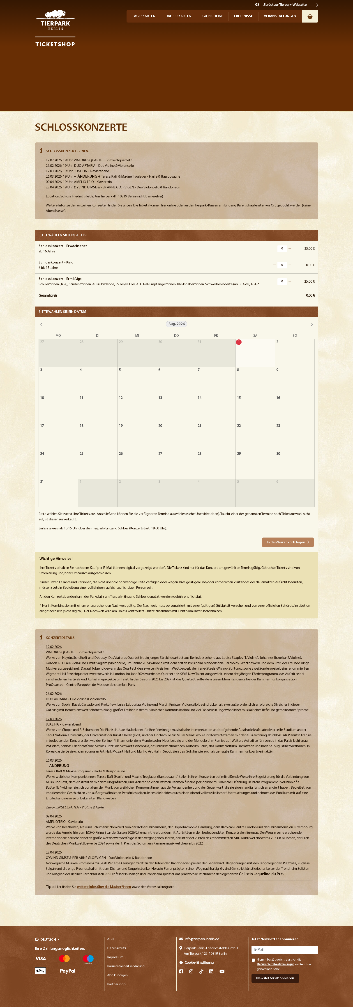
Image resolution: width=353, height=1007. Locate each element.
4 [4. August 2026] (80, 370)
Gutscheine (212, 16)
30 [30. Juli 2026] (160, 342)
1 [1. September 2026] (80, 482)
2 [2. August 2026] (277, 342)
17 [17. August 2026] (42, 426)
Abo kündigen (117, 975)
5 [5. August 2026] (120, 370)
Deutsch (46, 940)
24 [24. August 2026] (42, 454)
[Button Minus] (274, 248)
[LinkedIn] (211, 972)
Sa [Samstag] (255, 336)
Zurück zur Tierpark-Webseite (285, 5)
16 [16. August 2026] (278, 398)
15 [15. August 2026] (239, 398)
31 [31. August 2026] (42, 482)
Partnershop (116, 984)
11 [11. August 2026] (81, 398)
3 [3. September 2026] (159, 482)
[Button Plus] (290, 248)
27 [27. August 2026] (160, 454)
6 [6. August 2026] (159, 370)
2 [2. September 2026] (120, 482)
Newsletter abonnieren (275, 978)
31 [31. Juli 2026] (199, 342)
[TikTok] (201, 972)
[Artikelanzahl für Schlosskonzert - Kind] (282, 265)
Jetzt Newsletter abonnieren (274, 939)
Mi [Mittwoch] (137, 336)
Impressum (115, 957)
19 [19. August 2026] (120, 426)
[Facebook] (181, 972)
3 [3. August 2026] (41, 370)
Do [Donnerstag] (176, 336)
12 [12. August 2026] (120, 398)
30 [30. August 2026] (278, 454)
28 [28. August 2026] (199, 454)
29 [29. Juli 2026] (120, 342)
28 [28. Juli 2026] (81, 342)
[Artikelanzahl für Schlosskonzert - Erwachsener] (282, 248)
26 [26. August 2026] (120, 454)
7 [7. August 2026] (198, 370)
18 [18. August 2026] (81, 426)
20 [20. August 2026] (160, 426)
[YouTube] (222, 972)
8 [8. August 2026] (238, 370)
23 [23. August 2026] (278, 426)
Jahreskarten (178, 16)
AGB (110, 939)
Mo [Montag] (58, 336)
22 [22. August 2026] (239, 426)
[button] (257, 5)
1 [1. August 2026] (239, 342)
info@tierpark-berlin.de (199, 939)
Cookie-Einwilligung (196, 963)
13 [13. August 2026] (160, 398)
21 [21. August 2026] (199, 426)
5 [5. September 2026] (238, 482)
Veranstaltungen (280, 16)
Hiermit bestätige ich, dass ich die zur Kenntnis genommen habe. (284, 964)
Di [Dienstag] (97, 336)
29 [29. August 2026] (239, 454)
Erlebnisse (243, 16)
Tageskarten (143, 16)
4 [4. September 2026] (198, 482)
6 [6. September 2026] (277, 482)
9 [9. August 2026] (277, 370)
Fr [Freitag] (216, 336)
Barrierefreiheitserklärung (126, 966)
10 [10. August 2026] (42, 398)
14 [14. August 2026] (199, 398)
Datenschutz (117, 948)
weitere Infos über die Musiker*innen (104, 887)
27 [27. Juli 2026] (42, 342)
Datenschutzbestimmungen (275, 964)
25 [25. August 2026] (81, 454)
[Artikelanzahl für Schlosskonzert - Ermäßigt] (282, 281)
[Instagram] (191, 972)
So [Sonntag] (295, 336)
